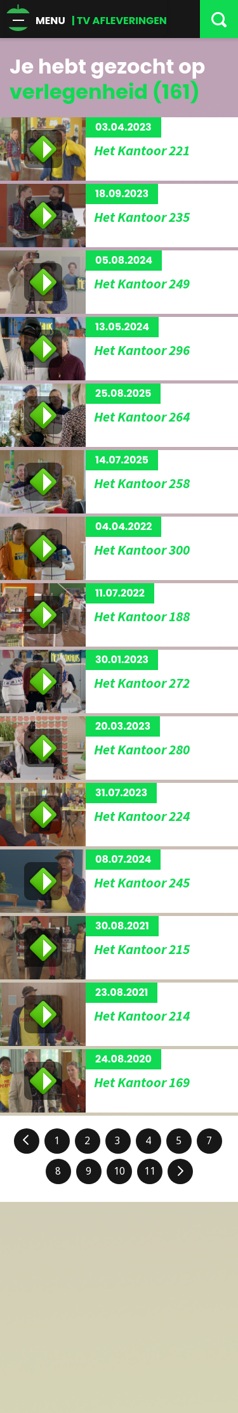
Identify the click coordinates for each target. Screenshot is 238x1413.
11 (149, 1171)
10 (119, 1171)
